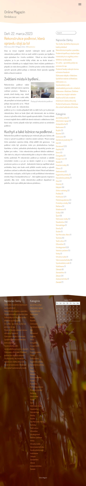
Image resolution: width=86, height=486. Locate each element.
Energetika (59, 155)
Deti (57, 143)
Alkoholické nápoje (62, 121)
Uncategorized (61, 247)
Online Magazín (14, 11)
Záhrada (58, 269)
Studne (58, 231)
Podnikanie (59, 197)
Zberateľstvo (60, 272)
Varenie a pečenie (62, 250)
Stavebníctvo (31, 47)
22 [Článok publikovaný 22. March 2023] (64, 316)
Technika (59, 238)
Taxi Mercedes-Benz (63, 234)
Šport (58, 215)
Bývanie (58, 133)
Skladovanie (60, 209)
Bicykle (58, 130)
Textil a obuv (60, 241)
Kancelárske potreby (63, 178)
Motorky (58, 184)
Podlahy (58, 193)
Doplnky (58, 149)
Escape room (60, 159)
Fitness (58, 168)
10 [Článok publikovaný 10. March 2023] (70, 310)
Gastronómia (60, 171)
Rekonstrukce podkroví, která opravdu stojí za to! (24, 41)
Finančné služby (61, 165)
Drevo (58, 152)
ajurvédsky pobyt (61, 118)
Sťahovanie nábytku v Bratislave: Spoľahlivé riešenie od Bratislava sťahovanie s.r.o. (66, 78)
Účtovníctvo (59, 244)
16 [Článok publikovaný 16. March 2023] (67, 313)
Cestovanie (59, 137)
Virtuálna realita (61, 257)
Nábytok (59, 187)
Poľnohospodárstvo (62, 200)
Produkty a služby (62, 203)
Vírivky (58, 253)
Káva (57, 181)
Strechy (58, 228)
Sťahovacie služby (62, 219)
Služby (58, 212)
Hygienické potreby (62, 174)
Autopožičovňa (61, 124)
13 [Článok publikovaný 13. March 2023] (57, 313)
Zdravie (58, 276)
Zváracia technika (61, 279)
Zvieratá (58, 282)
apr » (62, 324)
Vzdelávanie (60, 266)
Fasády (58, 162)
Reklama (59, 206)
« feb (57, 324)
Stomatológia (60, 225)
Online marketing (61, 190)
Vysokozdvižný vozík (62, 263)
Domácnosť (60, 146)
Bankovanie (60, 127)
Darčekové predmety (63, 140)
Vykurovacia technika (63, 260)
